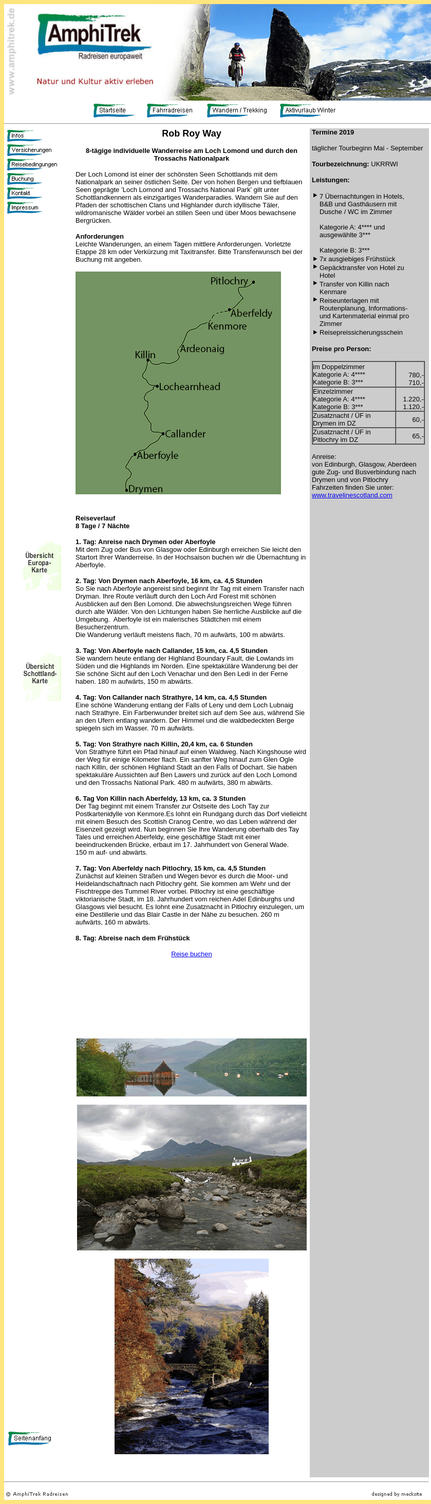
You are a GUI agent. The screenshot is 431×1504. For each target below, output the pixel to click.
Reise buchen (191, 954)
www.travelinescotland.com (352, 495)
